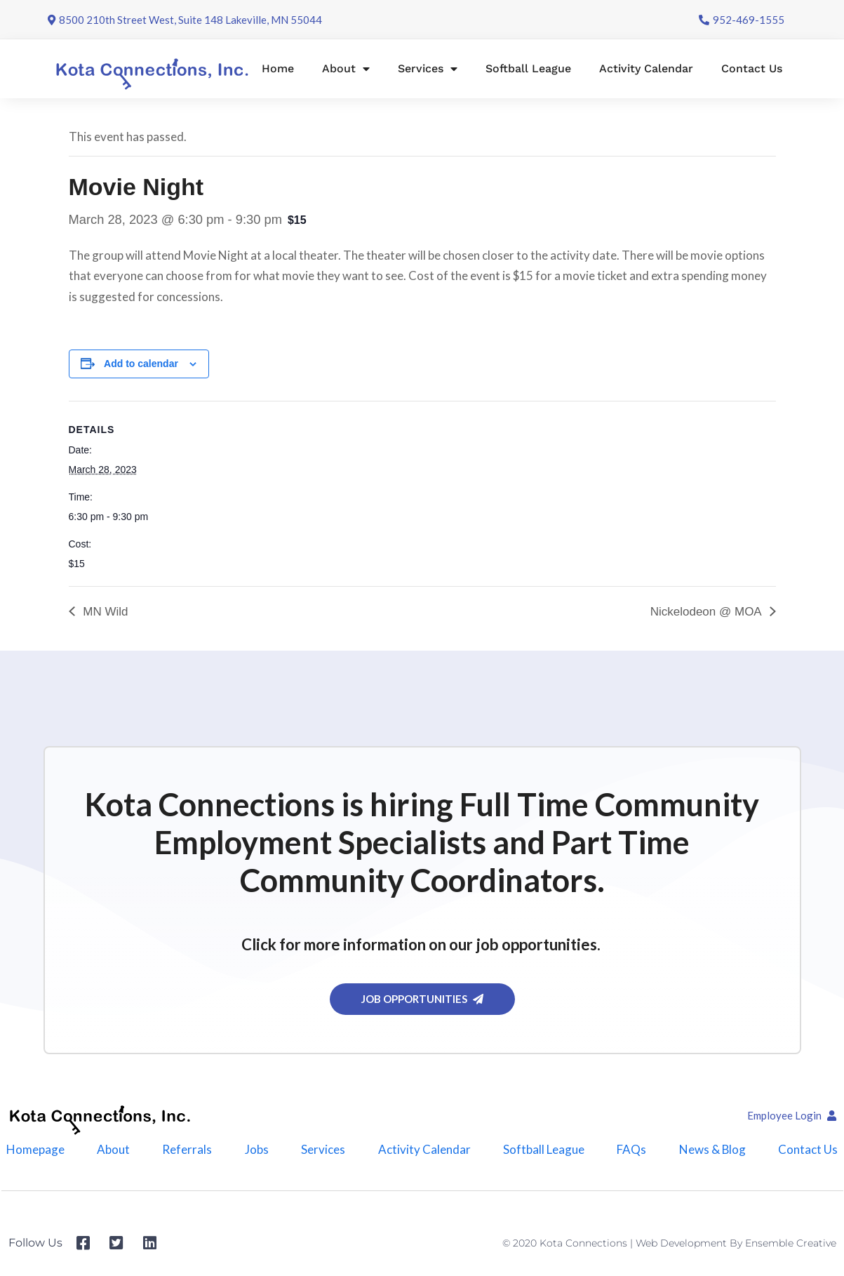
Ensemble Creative (790, 1243)
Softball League (528, 68)
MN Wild (104, 611)
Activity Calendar (646, 68)
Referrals (187, 1149)
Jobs (257, 1149)
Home (278, 68)
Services (427, 68)
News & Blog (712, 1149)
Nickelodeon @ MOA (707, 611)
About (346, 68)
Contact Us (751, 68)
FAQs (631, 1149)
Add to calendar (141, 363)
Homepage (35, 1149)
